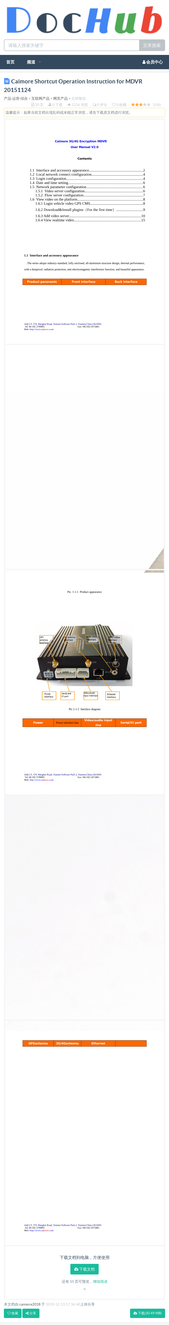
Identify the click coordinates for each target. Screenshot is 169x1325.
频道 (34, 62)
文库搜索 (152, 45)
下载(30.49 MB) (147, 1313)
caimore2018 (29, 1304)
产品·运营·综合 (16, 98)
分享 (31, 1313)
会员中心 (153, 62)
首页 (10, 62)
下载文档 (84, 1269)
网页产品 (60, 98)
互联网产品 (40, 98)
